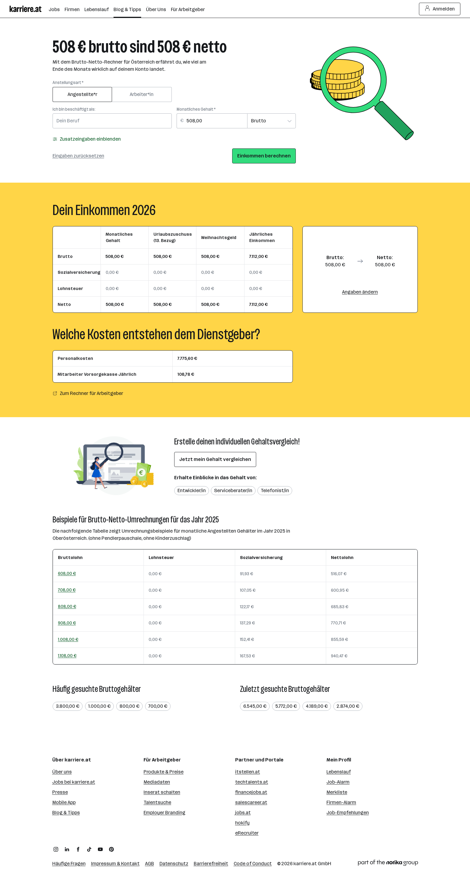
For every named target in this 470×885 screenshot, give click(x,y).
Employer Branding (164, 812)
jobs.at (243, 812)
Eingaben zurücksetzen (78, 156)
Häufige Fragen (69, 863)
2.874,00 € (348, 706)
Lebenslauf (338, 772)
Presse (60, 792)
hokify (242, 823)
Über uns (62, 772)
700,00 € (157, 706)
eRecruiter (247, 833)
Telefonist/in (275, 490)
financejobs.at (251, 792)
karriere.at (305, 863)
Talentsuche (157, 802)
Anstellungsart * (68, 82)
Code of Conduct (253, 863)
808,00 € (67, 606)
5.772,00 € (286, 706)
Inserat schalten (162, 792)
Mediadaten (157, 782)
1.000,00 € (99, 706)
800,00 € (129, 706)
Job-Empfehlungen (347, 812)
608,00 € (67, 573)
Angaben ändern (360, 292)
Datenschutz (173, 863)
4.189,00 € (317, 706)
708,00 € (67, 590)
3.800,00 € (67, 706)
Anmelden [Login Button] (440, 9)
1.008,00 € (68, 639)
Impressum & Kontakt (115, 863)
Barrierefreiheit (211, 863)
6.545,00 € (254, 706)
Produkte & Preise (163, 772)
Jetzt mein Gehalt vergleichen (215, 459)
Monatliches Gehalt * (196, 109)
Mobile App (64, 802)
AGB (149, 863)
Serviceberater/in (233, 490)
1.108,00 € (67, 655)
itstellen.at (247, 772)
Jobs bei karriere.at (73, 782)
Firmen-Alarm (341, 802)
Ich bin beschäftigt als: (74, 109)
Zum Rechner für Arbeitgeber (88, 393)
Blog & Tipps (66, 812)
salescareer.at (251, 802)
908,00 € (67, 623)
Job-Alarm (338, 782)
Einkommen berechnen (264, 156)
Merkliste (336, 792)
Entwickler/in (191, 490)
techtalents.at (251, 782)
